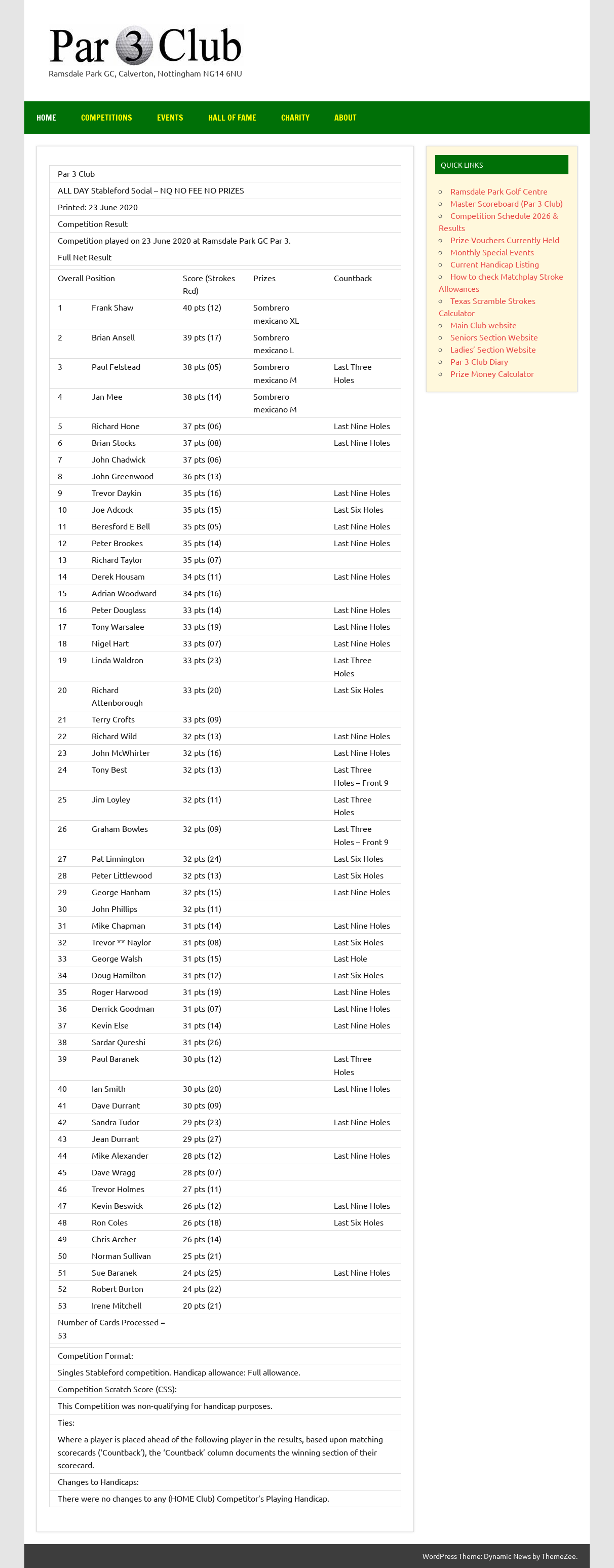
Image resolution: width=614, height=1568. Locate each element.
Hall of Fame (232, 117)
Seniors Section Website (494, 337)
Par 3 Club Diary (479, 361)
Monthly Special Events (492, 252)
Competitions (106, 117)
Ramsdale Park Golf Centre (499, 191)
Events (170, 117)
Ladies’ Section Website (493, 349)
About (345, 117)
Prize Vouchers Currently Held (504, 240)
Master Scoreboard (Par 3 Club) (506, 203)
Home (46, 117)
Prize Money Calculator (492, 373)
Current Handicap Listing (494, 264)
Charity (295, 117)
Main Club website (483, 325)
